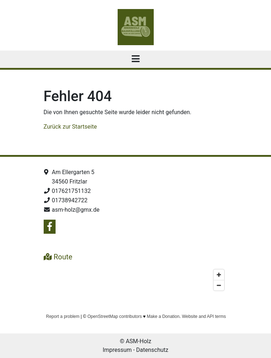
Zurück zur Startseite (70, 126)
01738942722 (70, 200)
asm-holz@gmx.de (76, 209)
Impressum (117, 349)
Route (58, 257)
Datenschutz (152, 349)
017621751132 (71, 190)
